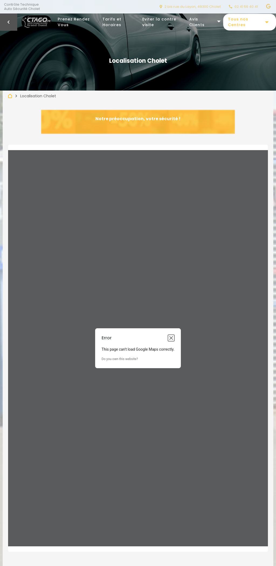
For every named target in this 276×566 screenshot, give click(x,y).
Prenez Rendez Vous (74, 21)
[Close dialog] (171, 338)
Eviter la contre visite (159, 21)
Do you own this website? (120, 359)
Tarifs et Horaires (111, 21)
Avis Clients (197, 21)
